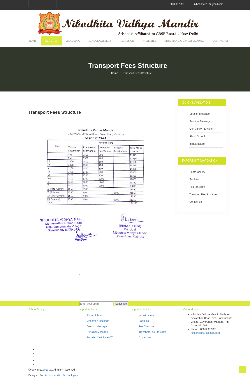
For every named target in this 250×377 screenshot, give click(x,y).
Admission (127, 40)
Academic (73, 40)
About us (51, 40)
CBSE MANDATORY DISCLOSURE (184, 40)
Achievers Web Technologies (61, 375)
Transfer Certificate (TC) (101, 337)
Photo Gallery (197, 171)
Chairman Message (98, 320)
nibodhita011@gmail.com (208, 4)
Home (32, 40)
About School (197, 136)
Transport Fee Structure (203, 194)
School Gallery (99, 40)
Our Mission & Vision (201, 128)
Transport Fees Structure (137, 73)
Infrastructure (197, 143)
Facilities (149, 40)
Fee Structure (197, 186)
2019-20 (47, 369)
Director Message (199, 113)
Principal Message (199, 121)
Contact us (221, 40)
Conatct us (145, 337)
